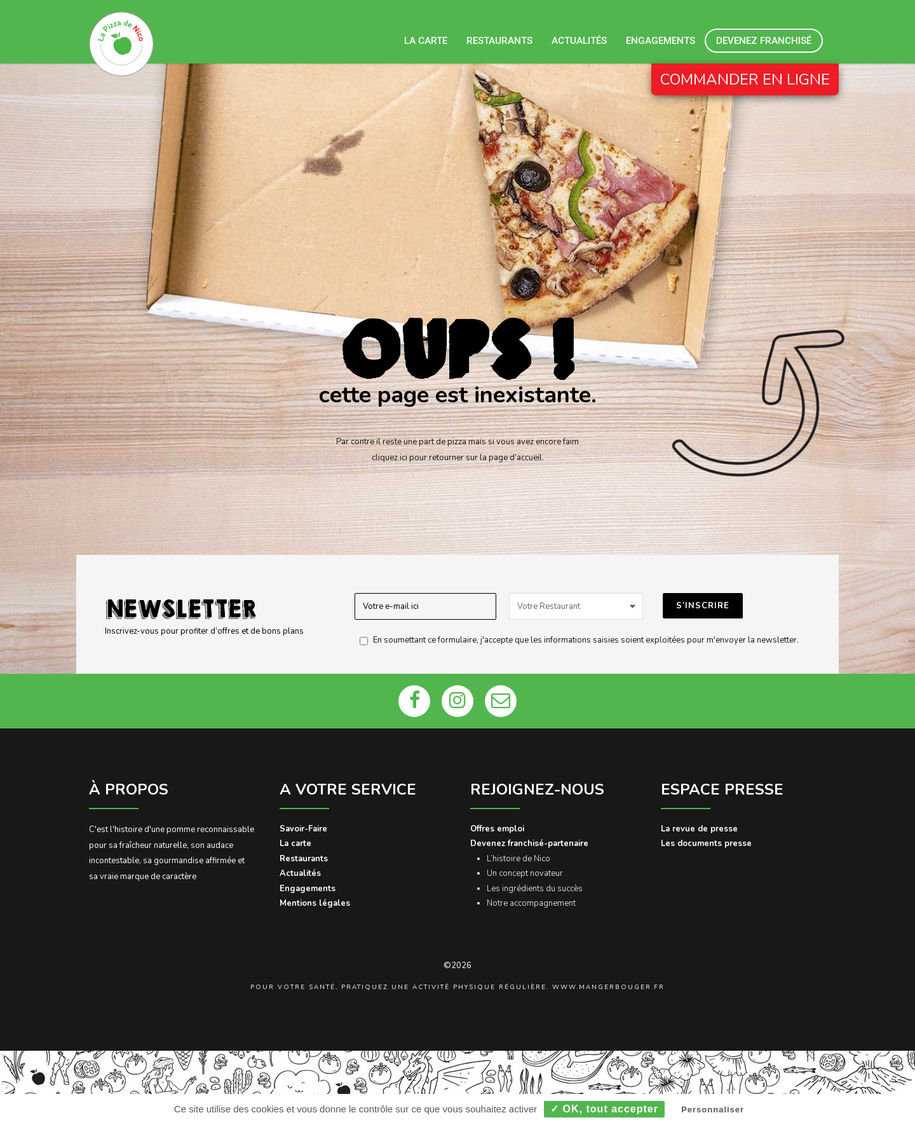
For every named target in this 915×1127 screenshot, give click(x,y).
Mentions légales (315, 903)
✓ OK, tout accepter (604, 1108)
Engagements (660, 40)
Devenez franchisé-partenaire (529, 843)
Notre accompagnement (531, 903)
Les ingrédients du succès (535, 888)
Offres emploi (497, 829)
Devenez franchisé (763, 40)
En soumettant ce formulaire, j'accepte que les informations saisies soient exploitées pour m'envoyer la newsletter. (576, 640)
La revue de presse (699, 829)
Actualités (579, 40)
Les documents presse (706, 843)
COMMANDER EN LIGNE (745, 79)
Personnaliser (712, 1109)
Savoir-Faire (303, 829)
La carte (425, 40)
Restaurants (499, 40)
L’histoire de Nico (518, 858)
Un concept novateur (525, 873)
